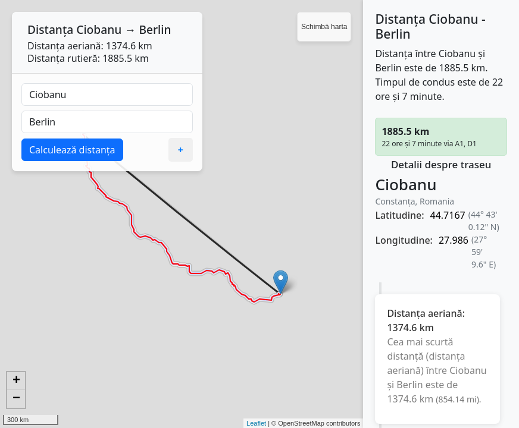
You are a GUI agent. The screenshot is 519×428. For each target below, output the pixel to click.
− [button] (16, 399)
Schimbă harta (324, 27)
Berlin (155, 29)
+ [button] (16, 381)
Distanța (50, 29)
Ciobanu (98, 29)
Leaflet (256, 423)
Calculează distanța (72, 149)
